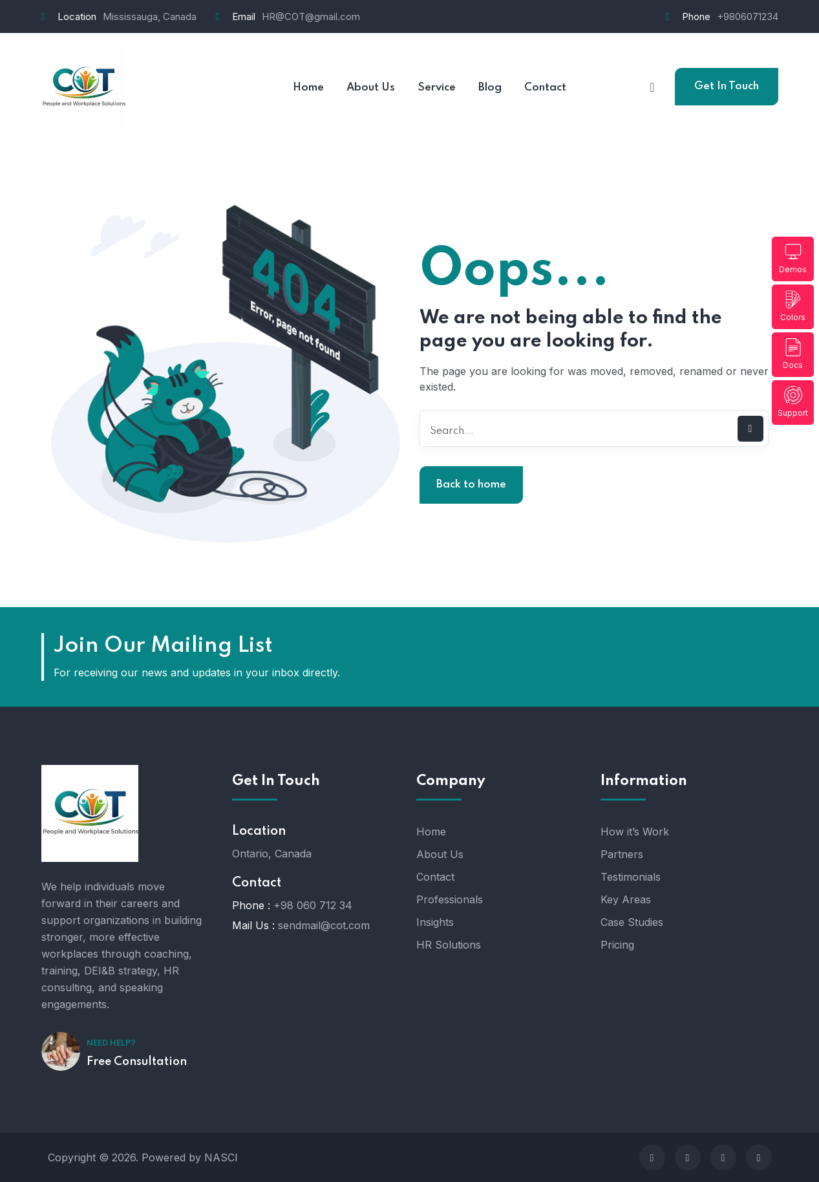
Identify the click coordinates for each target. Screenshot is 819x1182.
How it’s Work (635, 831)
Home (431, 831)
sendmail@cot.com (324, 925)
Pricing (617, 944)
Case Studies (632, 922)
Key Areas (626, 899)
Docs (793, 354)
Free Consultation (137, 1062)
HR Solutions (448, 944)
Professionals (449, 899)
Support (793, 402)
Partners (622, 854)
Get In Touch (726, 86)
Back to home (471, 484)
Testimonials (631, 876)
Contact (435, 876)
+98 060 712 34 (312, 905)
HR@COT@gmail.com (311, 16)
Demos (793, 258)
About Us (439, 854)
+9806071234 (747, 16)
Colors (792, 306)
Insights (435, 922)
